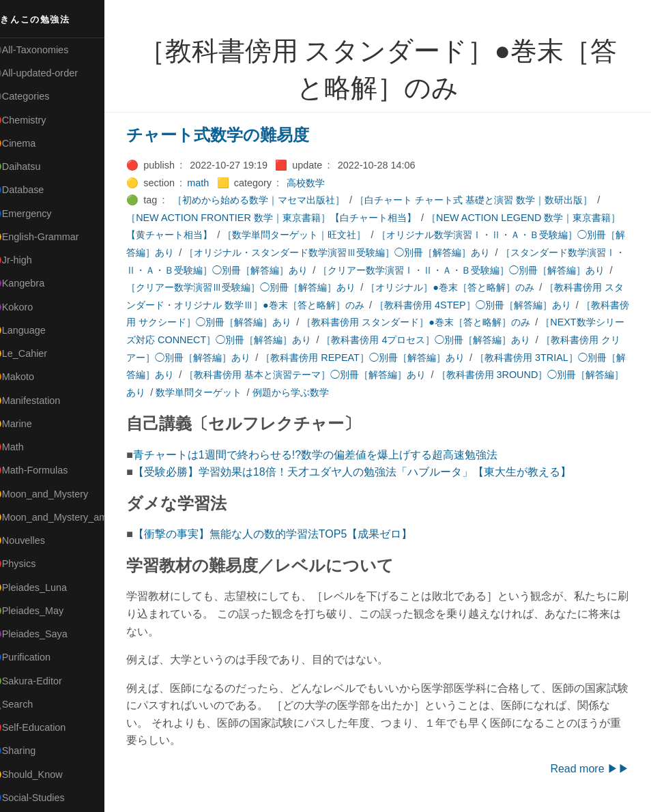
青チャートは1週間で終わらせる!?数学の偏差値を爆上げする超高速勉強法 (331, 455)
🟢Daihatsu (31, 166)
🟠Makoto (28, 376)
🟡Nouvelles (33, 540)
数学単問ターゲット (403, 392)
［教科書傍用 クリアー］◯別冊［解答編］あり (321, 357)
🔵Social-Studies (43, 797)
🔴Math (23, 446)
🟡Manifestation (41, 400)
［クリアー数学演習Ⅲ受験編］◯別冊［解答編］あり (334, 287)
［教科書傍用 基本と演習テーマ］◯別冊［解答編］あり (492, 374)
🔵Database (33, 189)
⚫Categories (36, 96)
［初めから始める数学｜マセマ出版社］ (275, 199)
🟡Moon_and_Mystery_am (63, 517)
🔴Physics (29, 563)
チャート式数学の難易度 (234, 135)
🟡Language (34, 330)
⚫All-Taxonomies (45, 49)
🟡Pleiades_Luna (44, 587)
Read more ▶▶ (589, 768)
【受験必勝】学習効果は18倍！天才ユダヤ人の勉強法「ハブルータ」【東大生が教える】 (368, 472)
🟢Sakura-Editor (42, 681)
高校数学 (322, 182)
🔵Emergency (37, 213)
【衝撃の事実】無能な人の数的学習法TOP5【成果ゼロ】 (289, 534)
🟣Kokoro (28, 307)
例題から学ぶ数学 (494, 392)
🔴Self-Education (44, 727)
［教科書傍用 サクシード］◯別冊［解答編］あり (326, 322)
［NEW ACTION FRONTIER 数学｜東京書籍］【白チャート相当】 (288, 217)
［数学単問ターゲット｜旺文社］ (329, 234)
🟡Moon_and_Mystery (55, 494)
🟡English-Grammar (51, 236)
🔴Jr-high (27, 260)
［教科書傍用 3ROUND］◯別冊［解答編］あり (246, 392)
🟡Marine (27, 423)
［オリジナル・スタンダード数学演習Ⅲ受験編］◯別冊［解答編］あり (392, 252)
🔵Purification (36, 657)
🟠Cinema (29, 143)
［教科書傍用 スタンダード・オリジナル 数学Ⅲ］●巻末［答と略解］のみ (321, 305)
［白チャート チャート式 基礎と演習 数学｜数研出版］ (490, 199)
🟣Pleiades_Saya (45, 633)
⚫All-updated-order (50, 73)
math (214, 182)
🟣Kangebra (33, 283)
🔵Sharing (29, 750)
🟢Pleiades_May (43, 610)
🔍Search (28, 704)
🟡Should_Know (42, 774)
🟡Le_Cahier (34, 353)
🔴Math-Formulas (45, 470)
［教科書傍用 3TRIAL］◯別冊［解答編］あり (261, 374)
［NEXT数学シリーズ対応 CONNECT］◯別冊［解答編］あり (335, 339)
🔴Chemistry (34, 120)
